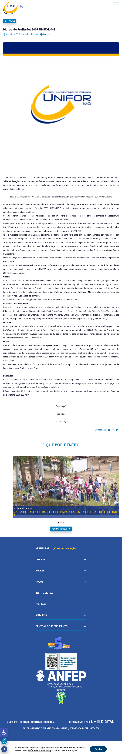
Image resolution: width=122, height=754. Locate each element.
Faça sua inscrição (64, 548)
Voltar (10, 21)
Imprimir (45, 34)
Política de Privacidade (39, 750)
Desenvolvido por (91, 722)
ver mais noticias (59, 529)
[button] (4, 732)
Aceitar (98, 749)
